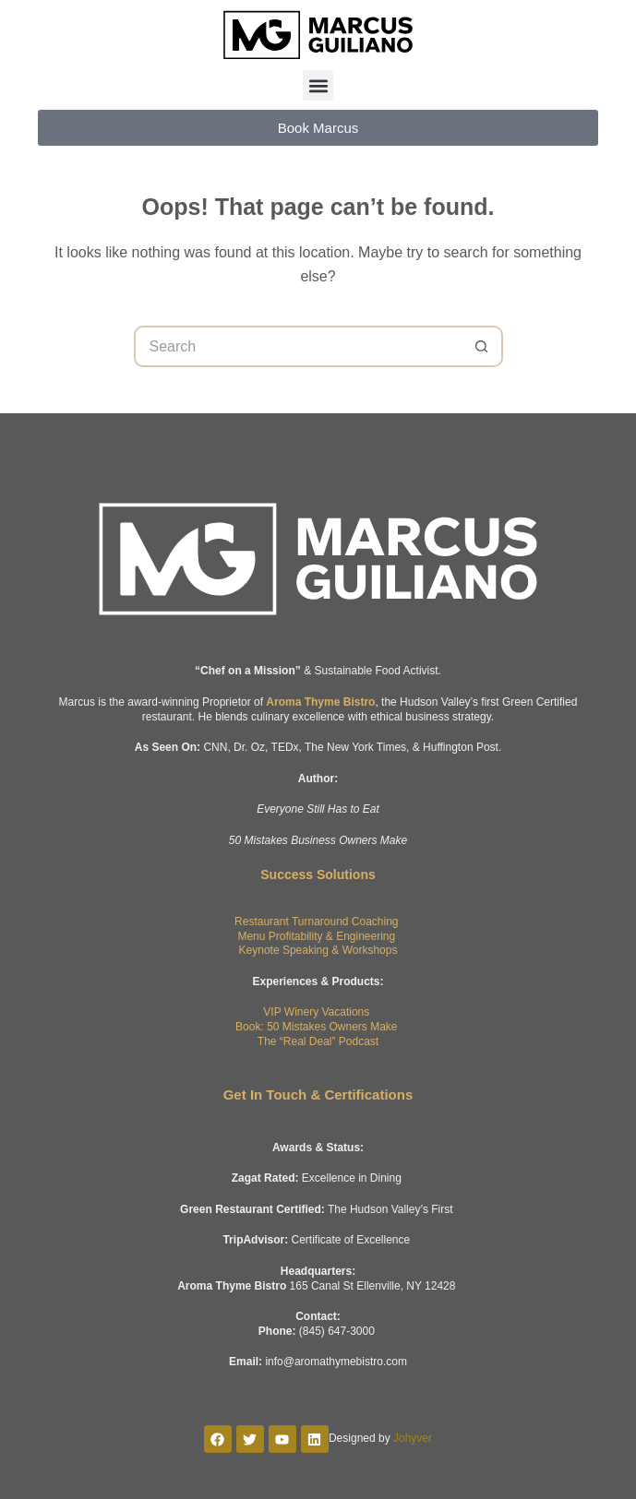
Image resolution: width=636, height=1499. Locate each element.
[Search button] (482, 346)
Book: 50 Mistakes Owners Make (316, 1026)
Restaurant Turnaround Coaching (316, 921)
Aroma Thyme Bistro (320, 702)
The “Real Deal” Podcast (318, 1041)
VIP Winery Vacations (316, 1011)
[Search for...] (298, 346)
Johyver (412, 1438)
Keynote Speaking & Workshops (318, 950)
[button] (318, 85)
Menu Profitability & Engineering (316, 936)
